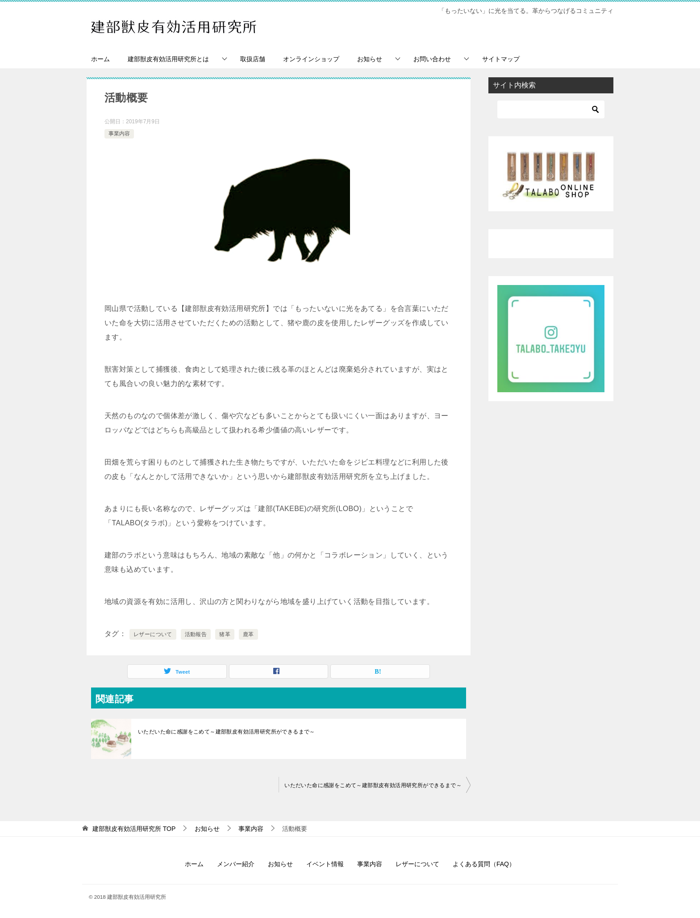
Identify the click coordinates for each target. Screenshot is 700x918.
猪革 (224, 634)
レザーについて (152, 634)
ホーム (100, 59)
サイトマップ (501, 59)
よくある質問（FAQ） (484, 864)
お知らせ (369, 59)
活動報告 (196, 634)
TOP (133, 828)
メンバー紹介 (235, 864)
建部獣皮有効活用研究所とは (168, 59)
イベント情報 (325, 864)
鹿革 (248, 634)
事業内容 (119, 133)
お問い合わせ (432, 59)
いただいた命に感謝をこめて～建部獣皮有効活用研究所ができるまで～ (226, 732)
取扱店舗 (252, 59)
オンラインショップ (311, 59)
